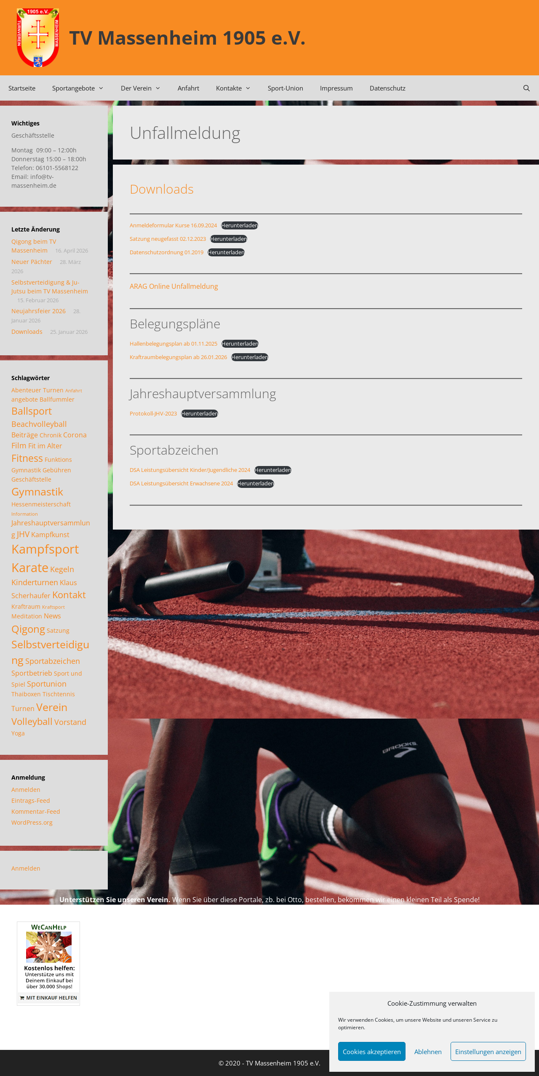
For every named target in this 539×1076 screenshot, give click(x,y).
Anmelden (25, 790)
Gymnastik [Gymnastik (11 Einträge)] (37, 491)
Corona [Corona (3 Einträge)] (75, 434)
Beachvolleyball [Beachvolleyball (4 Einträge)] (39, 424)
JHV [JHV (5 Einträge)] (23, 534)
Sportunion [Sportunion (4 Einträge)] (47, 684)
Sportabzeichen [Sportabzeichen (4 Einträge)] (52, 661)
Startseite (21, 88)
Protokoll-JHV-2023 (153, 413)
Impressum (336, 88)
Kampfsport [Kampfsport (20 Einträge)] (45, 549)
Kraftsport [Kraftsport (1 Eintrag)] (53, 607)
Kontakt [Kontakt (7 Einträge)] (69, 595)
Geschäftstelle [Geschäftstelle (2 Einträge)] (31, 479)
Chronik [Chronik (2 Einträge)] (50, 435)
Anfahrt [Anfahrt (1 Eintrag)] (73, 391)
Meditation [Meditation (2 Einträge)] (26, 616)
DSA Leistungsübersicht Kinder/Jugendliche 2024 (190, 470)
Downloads (162, 188)
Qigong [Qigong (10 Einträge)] (28, 629)
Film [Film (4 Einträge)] (19, 445)
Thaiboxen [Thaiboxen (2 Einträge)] (26, 694)
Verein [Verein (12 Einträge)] (51, 707)
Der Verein (145, 88)
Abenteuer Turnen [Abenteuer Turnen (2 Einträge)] (37, 390)
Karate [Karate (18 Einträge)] (29, 567)
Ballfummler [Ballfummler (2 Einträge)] (57, 399)
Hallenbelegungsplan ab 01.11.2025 (173, 343)
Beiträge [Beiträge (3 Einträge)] (24, 434)
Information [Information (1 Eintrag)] (24, 514)
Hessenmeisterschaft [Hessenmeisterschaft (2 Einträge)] (41, 504)
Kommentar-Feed (35, 811)
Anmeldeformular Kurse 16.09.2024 (173, 225)
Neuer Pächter (31, 262)
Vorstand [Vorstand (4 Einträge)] (70, 722)
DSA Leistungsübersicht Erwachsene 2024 (181, 483)
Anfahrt (188, 88)
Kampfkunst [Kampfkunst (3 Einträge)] (50, 534)
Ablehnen (428, 1051)
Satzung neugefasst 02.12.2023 (168, 238)
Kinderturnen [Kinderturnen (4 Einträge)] (34, 582)
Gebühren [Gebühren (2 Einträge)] (57, 470)
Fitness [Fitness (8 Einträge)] (27, 458)
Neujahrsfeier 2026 (38, 311)
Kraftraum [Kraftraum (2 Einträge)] (25, 606)
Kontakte (237, 88)
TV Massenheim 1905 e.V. (187, 37)
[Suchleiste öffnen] (526, 88)
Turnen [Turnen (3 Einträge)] (23, 708)
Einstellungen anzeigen (488, 1051)
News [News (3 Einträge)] (52, 616)
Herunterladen (239, 225)
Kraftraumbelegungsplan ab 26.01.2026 (178, 357)
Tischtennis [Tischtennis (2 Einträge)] (59, 694)
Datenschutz (388, 88)
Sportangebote (82, 88)
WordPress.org (32, 822)
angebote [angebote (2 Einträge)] (24, 399)
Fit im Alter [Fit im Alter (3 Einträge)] (45, 445)
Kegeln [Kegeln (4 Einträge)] (62, 569)
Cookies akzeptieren (372, 1051)
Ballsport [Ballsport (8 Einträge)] (31, 411)
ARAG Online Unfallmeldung (174, 286)
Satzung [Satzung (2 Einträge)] (58, 630)
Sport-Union (285, 88)
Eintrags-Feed (30, 800)
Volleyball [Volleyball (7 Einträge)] (32, 721)
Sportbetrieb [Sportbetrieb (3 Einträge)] (31, 673)
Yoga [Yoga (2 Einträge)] (18, 733)
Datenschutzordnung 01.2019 (166, 252)
